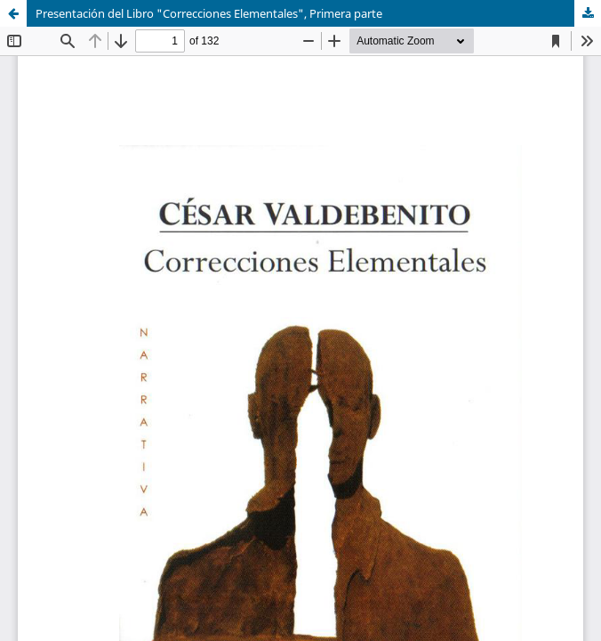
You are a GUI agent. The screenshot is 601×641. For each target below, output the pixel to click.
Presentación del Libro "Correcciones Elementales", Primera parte (209, 13)
